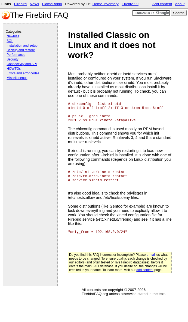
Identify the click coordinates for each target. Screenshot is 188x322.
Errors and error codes (23, 73)
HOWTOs (14, 69)
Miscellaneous (17, 78)
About (180, 4)
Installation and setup (22, 45)
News (34, 4)
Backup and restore (21, 50)
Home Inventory (106, 4)
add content (144, 270)
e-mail (151, 255)
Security (12, 59)
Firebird (20, 4)
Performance (16, 55)
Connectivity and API (22, 64)
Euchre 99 (130, 4)
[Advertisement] (27, 96)
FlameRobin (52, 4)
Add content (162, 4)
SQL (10, 41)
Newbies (13, 36)
